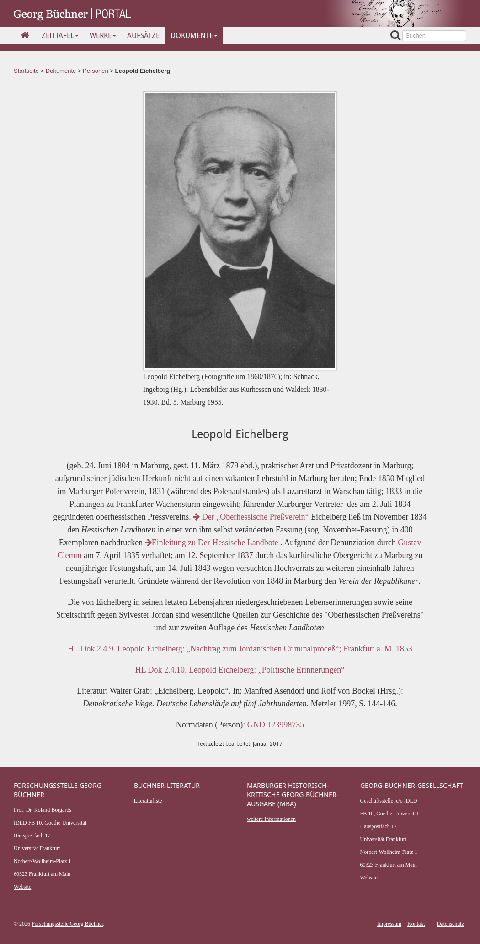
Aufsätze (143, 35)
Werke (103, 35)
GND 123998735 (275, 724)
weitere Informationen (271, 819)
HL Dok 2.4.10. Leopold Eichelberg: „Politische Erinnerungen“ (240, 669)
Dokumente (194, 35)
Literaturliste (148, 801)
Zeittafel (60, 35)
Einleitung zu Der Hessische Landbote (212, 542)
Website (22, 887)
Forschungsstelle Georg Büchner (67, 924)
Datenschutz (450, 924)
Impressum (389, 924)
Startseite (26, 70)
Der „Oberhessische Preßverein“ (251, 516)
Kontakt (416, 924)
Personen (95, 70)
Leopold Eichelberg (143, 70)
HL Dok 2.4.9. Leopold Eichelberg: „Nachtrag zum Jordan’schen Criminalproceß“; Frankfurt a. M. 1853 (240, 648)
